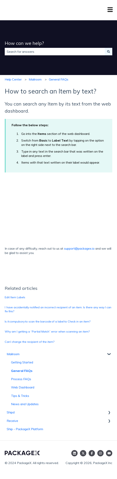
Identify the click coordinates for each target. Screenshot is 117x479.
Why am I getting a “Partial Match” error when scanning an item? (47, 331)
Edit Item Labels (15, 297)
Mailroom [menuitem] (13, 354)
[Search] (108, 51)
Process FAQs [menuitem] (21, 379)
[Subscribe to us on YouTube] (109, 453)
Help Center (13, 79)
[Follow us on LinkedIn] (74, 453)
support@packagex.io (79, 248)
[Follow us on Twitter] (83, 453)
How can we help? (24, 43)
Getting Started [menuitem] (22, 362)
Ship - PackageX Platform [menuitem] (25, 429)
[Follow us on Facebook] (92, 453)
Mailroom (35, 79)
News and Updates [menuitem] (25, 404)
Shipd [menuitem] (11, 412)
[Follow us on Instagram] (100, 453)
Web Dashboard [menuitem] (22, 387)
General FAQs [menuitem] (21, 371)
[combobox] (55, 51)
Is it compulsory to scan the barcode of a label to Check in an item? (47, 321)
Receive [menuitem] (12, 421)
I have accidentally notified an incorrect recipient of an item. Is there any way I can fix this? (58, 309)
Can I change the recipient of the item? (29, 342)
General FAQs (58, 79)
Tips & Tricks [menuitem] (20, 396)
